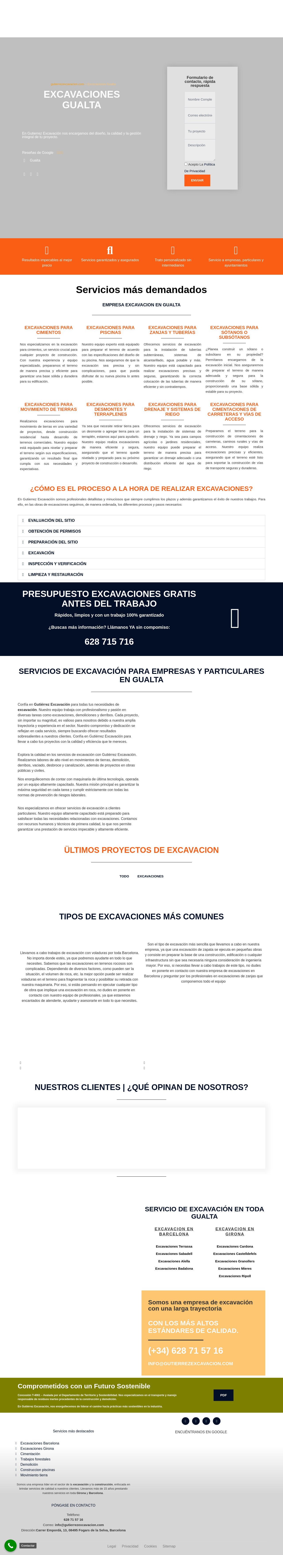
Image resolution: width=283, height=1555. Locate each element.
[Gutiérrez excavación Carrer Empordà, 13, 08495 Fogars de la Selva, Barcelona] (78, 1242)
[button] (141, 520)
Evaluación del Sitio (51, 520)
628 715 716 (109, 641)
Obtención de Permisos (54, 531)
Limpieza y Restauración (55, 574)
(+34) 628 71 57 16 (185, 1350)
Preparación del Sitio (53, 542)
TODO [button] (124, 876)
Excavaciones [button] (151, 876)
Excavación (41, 553)
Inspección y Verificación (57, 564)
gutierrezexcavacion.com (67, 84)
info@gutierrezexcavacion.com (190, 1363)
